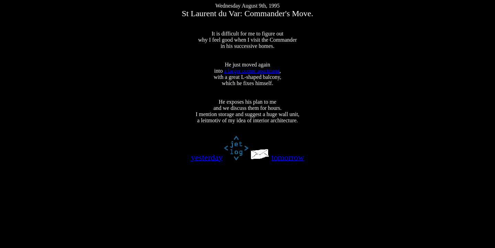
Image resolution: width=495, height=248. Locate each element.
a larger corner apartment (251, 71)
